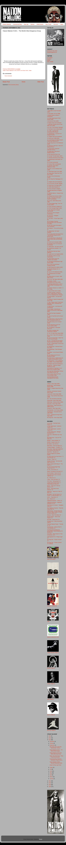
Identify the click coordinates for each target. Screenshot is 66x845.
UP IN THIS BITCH (51, 590)
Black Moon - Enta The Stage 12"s (54, 445)
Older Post (40, 82)
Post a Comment (8, 75)
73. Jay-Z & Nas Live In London (54, 290)
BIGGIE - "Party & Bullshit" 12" (53, 440)
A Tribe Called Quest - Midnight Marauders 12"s (54, 432)
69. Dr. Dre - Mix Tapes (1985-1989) (55, 279)
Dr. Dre (15, 70)
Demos (32, 24)
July (51, 769)
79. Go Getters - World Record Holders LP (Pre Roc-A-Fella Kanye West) (54, 310)
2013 (50, 737)
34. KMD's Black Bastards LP (53, 187)
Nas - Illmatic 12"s (51, 498)
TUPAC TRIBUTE (51, 683)
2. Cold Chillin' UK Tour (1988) (53, 113)
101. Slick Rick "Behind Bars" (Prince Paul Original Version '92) (55, 372)
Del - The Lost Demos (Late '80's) (54, 398)
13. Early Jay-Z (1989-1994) (53, 138)
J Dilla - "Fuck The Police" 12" (53, 479)
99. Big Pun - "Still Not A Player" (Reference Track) (54, 366)
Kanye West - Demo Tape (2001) (54, 400)
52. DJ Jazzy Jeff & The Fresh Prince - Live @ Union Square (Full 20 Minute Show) (55, 235)
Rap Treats (48, 24)
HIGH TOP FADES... (51, 559)
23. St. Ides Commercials (52, 162)
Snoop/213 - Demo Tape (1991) (54, 408)
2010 (50, 782)
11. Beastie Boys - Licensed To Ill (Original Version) (54, 134)
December (52, 741)
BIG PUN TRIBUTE (51, 730)
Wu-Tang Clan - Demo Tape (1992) (54, 417)
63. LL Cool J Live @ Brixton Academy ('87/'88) (53, 265)
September (52, 745)
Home (23, 82)
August (51, 767)
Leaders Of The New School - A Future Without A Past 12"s (54, 483)
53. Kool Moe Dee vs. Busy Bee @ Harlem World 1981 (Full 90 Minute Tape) (54, 239)
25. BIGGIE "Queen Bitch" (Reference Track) (52, 166)
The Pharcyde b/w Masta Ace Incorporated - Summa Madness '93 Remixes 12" (55, 531)
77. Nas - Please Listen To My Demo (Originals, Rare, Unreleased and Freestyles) (55, 303)
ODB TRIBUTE (50, 699)
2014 (50, 736)
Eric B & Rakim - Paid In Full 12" (54, 473)
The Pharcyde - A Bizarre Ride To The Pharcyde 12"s (54, 527)
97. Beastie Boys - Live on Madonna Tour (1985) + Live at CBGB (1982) (55, 361)
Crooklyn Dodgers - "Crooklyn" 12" (54, 447)
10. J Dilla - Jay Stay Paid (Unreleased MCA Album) (52, 131)
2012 (50, 739)
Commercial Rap (17, 24)
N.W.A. (26, 70)
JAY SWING (49, 57)
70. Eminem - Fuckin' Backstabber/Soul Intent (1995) (54, 281)
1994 (48, 621)
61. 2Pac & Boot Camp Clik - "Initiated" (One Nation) (53, 259)
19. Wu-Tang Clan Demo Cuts (53, 154)
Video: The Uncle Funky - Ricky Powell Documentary (56, 756)
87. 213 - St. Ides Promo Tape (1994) (55, 333)
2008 (50, 786)
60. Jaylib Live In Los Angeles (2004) (55, 254)
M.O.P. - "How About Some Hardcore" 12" (53, 489)
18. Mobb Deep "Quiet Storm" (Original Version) (53, 152)
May (51, 773)
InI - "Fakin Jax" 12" (51, 477)
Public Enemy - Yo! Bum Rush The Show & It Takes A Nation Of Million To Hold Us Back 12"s (54, 512)
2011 (50, 781)
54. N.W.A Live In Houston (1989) (54, 242)
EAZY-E (18, 70)
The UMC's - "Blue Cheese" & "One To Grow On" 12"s (54, 534)
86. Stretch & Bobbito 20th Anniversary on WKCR (52, 331)
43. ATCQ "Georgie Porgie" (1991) (54, 208)
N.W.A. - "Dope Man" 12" (52, 497)
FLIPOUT (49, 59)
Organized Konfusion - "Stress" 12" (54, 500)
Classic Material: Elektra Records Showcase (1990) (56, 762)
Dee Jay (26, 24)
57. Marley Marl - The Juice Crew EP (55, 246)
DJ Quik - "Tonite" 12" (51, 459)
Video (61, 24)
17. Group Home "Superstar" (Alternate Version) (53, 149)
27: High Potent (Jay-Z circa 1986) (54, 171)
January (52, 778)
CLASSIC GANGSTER (52, 606)
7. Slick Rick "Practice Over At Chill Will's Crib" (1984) (54, 125)
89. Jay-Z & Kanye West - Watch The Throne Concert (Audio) (55, 338)
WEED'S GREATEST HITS (53, 637)
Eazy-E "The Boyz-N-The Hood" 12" (55, 471)
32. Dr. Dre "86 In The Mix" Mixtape (54, 183)
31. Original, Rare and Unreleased (54, 181)
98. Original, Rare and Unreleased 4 (55, 363)
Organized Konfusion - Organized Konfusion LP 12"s (54, 503)
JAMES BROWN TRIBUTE (53, 652)
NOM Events (40, 24)
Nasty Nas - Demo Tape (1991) (53, 403)
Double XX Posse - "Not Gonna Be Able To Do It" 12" (54, 462)
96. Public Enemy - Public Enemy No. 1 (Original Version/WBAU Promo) (55, 358)
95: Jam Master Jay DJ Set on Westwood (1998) (53, 356)
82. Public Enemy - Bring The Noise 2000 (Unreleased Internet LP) (54, 319)
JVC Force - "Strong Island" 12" (54, 481)
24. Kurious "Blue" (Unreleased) (54, 164)
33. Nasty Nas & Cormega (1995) (54, 185)
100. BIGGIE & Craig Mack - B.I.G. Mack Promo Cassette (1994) (54, 369)
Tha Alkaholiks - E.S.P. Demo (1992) (55, 410)
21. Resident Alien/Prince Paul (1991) (55, 157)
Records (56, 24)
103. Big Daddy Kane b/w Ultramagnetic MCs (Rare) (52, 377)
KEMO (48, 60)
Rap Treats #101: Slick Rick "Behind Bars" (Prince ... (55, 747)
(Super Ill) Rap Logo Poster (55, 765)
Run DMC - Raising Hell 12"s (53, 519)
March (51, 776)
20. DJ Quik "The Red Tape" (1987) (54, 156)
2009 (50, 784)
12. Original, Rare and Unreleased (54, 136)
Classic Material (7, 24)
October (52, 743)
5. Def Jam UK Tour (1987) (53, 121)
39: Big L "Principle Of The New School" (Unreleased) (54, 198)
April (51, 774)
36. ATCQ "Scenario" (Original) (53, 188)
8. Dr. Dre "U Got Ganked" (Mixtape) (55, 127)
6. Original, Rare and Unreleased (54, 122)
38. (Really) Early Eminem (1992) (54, 196)
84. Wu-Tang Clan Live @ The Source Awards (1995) (53, 325)
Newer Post (6, 82)
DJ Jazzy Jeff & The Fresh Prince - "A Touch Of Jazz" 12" (55, 457)
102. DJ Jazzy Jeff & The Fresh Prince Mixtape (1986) (54, 374)
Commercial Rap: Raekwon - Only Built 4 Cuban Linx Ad (56, 759)
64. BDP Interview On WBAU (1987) (55, 267)
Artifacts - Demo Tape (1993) (53, 383)
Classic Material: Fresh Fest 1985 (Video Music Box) (56, 753)
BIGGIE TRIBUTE (51, 668)
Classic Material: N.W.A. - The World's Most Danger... (56, 750)
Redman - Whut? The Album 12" (54, 515)
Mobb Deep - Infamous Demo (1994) (55, 402)
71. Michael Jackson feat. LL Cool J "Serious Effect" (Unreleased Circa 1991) (54, 285)
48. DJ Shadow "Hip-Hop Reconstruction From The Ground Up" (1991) (54, 222)
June (51, 771)
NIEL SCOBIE (50, 61)
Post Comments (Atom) (14, 84)
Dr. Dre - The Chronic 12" (52, 469)
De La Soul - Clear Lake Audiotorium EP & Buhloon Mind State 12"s (55, 449)
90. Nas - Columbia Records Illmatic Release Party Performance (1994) (55, 341)
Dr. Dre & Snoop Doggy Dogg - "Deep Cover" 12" (53, 467)
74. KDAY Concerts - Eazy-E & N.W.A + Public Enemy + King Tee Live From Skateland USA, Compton (55, 293)
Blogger (40, 839)
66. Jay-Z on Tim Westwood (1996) (54, 271)
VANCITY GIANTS (51, 574)
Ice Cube (23, 70)
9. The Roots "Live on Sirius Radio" (54, 129)
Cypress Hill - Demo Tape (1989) (54, 394)
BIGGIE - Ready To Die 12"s (53, 442)
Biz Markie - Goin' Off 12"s (52, 443)
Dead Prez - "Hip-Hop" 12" (53, 451)
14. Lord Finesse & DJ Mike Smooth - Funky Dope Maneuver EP (55, 140)
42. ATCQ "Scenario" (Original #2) (54, 206)
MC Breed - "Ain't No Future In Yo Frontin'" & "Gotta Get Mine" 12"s (54, 495)
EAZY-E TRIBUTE (51, 714)
